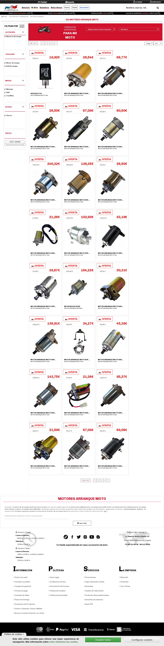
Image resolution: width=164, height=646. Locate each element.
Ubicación (123, 577)
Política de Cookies (57, 591)
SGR (7, 92)
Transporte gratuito (22, 586)
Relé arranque (11, 66)
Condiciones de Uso (57, 582)
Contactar (124, 582)
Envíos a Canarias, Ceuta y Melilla (27, 609)
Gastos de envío (20, 577)
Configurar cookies (141, 639)
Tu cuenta (138, 2)
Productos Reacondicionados (96, 595)
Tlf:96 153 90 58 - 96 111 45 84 (137, 544)
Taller (44, 2)
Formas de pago (20, 591)
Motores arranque (37, 16)
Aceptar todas (103, 639)
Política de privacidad (58, 595)
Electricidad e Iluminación (18, 16)
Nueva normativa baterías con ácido (28, 613)
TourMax (9, 96)
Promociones (90, 577)
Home (4, 16)
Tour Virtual (124, 586)
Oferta (8, 115)
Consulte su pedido (21, 582)
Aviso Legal (54, 577)
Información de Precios (59, 586)
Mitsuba (8, 89)
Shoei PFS (88, 604)
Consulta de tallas (21, 595)
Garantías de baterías (93, 600)
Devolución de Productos (24, 604)
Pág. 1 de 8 (33, 43)
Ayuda (70, 2)
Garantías (88, 586)
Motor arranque (12, 63)
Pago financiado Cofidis (94, 582)
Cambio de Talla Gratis (94, 591)
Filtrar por (11, 26)
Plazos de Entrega (21, 600)
